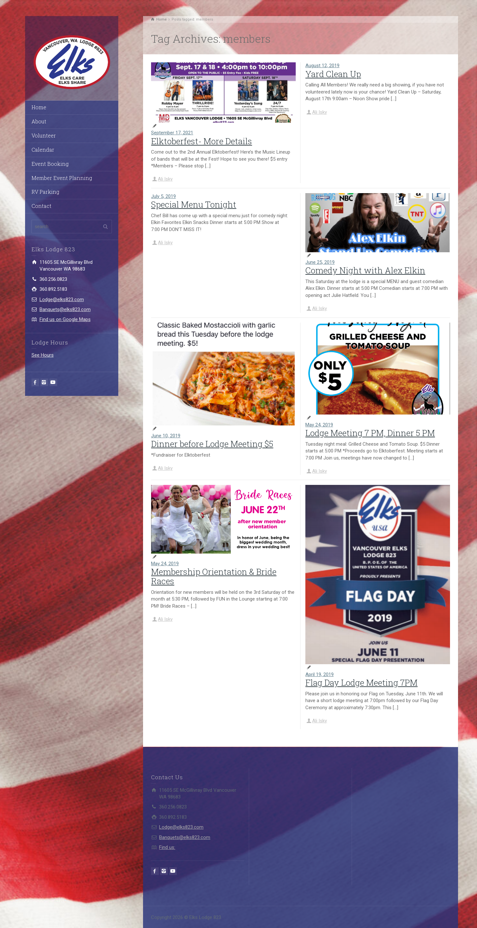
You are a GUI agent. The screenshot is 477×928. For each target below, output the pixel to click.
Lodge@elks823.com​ (62, 299)
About (39, 121)
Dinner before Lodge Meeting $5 (212, 443)
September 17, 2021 (172, 133)
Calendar (43, 149)
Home (39, 107)
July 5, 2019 (163, 196)
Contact (41, 205)
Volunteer (44, 135)
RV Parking (45, 191)
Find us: (167, 847)
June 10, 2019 (165, 436)
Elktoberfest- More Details (201, 141)
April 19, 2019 (319, 674)
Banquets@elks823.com (65, 309)
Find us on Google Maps (65, 319)
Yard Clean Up (333, 73)
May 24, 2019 (319, 425)
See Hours (43, 355)
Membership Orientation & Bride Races (213, 576)
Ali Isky (165, 179)
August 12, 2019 (322, 65)
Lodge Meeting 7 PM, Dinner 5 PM (370, 432)
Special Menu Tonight (193, 204)
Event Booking (50, 163)
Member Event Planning (62, 177)
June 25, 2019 (320, 262)
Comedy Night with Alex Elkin (365, 270)
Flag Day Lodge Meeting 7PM (361, 682)
